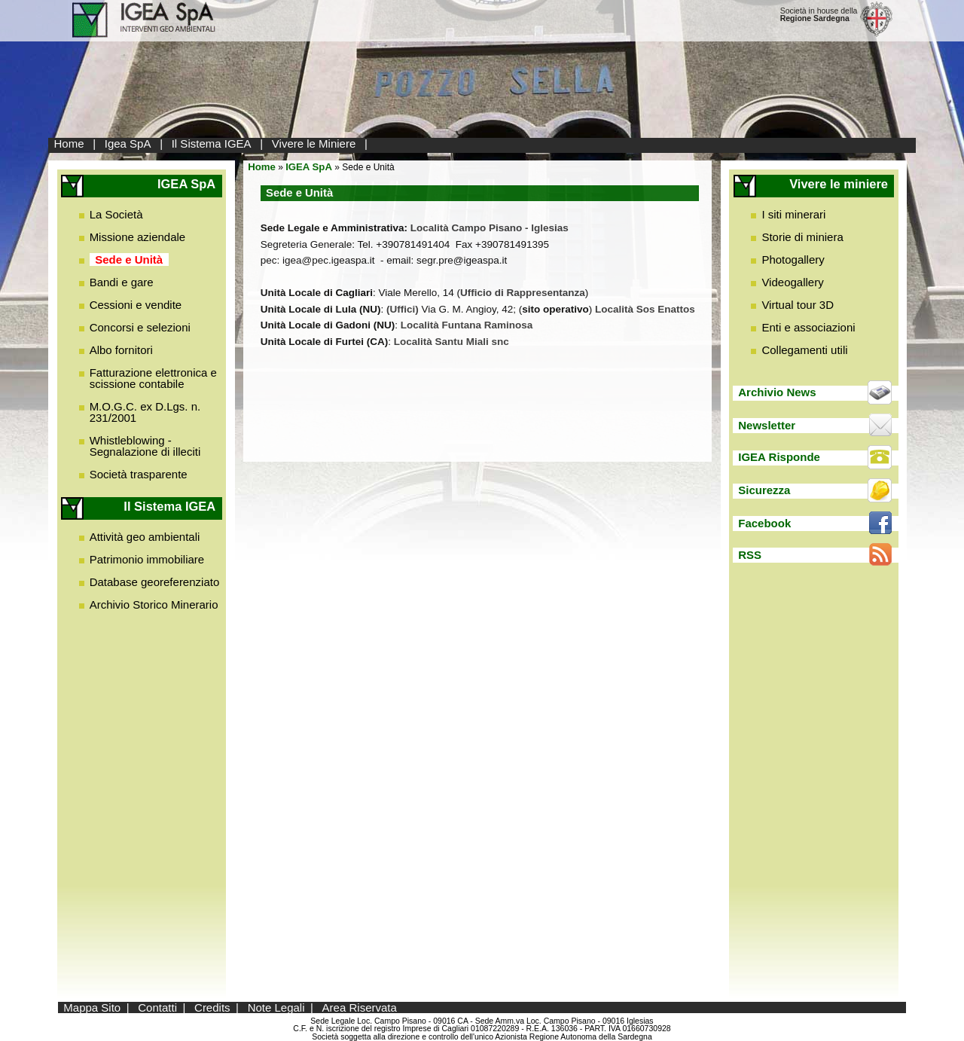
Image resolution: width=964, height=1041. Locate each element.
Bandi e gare (122, 282)
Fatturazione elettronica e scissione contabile (153, 378)
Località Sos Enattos (645, 309)
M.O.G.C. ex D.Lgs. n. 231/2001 (145, 412)
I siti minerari (793, 214)
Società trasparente (139, 474)
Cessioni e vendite (136, 304)
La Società (116, 214)
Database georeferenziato (155, 581)
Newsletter (766, 425)
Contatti (157, 1007)
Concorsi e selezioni (140, 327)
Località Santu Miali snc (451, 341)
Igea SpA (128, 143)
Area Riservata (359, 1007)
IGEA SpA (308, 166)
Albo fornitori (121, 349)
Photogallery (792, 259)
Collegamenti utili (804, 349)
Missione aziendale (138, 236)
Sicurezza (764, 490)
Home (69, 143)
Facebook (764, 523)
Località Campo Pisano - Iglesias (489, 228)
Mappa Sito (91, 1007)
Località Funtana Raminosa (467, 325)
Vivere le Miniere (313, 143)
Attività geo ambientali (145, 536)
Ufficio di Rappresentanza (522, 292)
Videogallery (792, 282)
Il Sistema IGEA (212, 143)
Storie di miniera (802, 236)
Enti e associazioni (808, 327)
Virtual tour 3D (797, 304)
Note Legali (276, 1007)
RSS (749, 554)
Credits (212, 1007)
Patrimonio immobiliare (147, 559)
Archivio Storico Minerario (154, 604)
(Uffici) (402, 309)
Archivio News (777, 392)
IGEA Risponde (779, 456)
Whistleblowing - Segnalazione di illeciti (145, 446)
